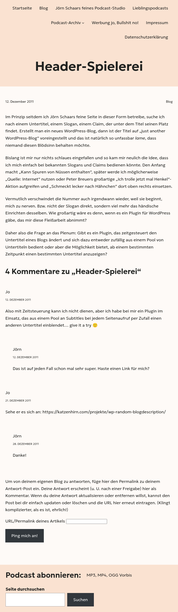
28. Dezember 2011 (26, 444)
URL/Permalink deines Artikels (35, 521)
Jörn (17, 349)
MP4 (102, 575)
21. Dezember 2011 (18, 400)
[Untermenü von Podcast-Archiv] (83, 22)
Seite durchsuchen (25, 589)
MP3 (90, 575)
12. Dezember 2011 (18, 299)
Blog (169, 101)
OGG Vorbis (120, 575)
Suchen (80, 599)
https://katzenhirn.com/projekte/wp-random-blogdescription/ (104, 411)
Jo (7, 291)
